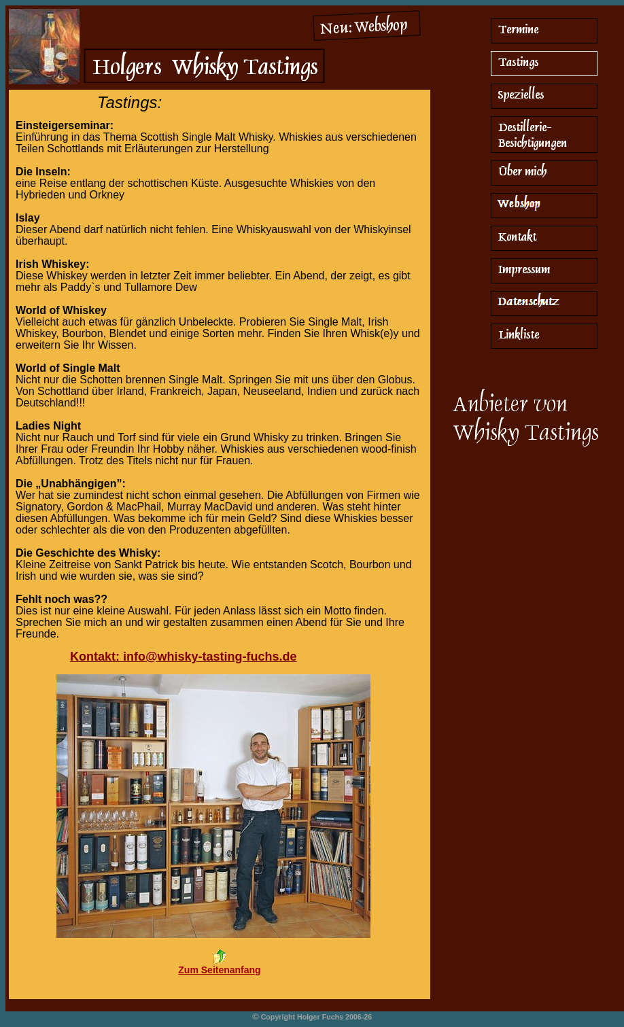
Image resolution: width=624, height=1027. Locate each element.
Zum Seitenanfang (219, 969)
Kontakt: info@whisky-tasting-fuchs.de (183, 656)
